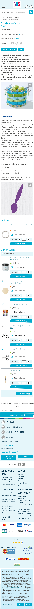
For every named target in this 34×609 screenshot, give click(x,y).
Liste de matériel (9, 49)
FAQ (19, 485)
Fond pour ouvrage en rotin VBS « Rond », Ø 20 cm (21, 282)
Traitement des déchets (8, 484)
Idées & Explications (7, 17)
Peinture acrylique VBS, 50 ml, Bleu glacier (20, 259)
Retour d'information (24, 518)
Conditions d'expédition (8, 499)
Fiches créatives (22, 483)
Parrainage (21, 479)
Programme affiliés (7, 480)
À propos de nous (6, 477)
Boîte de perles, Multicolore (19, 304)
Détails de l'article (18, 235)
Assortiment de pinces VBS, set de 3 (20, 327)
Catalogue (21, 474)
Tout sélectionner (8, 254)
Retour (3, 513)
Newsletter (21, 481)
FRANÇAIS (17, 587)
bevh (14, 547)
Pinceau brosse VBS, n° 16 (18, 370)
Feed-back (25, 457)
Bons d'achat (21, 476)
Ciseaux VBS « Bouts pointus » (20, 349)
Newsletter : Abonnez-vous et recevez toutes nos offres (17, 405)
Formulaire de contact (9, 457)
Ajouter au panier (21, 243)
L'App (3, 519)
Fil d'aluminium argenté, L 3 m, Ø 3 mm (21, 226)
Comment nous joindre (24, 514)
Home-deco (17, 17)
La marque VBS (5, 482)
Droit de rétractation (7, 506)
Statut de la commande (24, 516)
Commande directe (7, 493)
